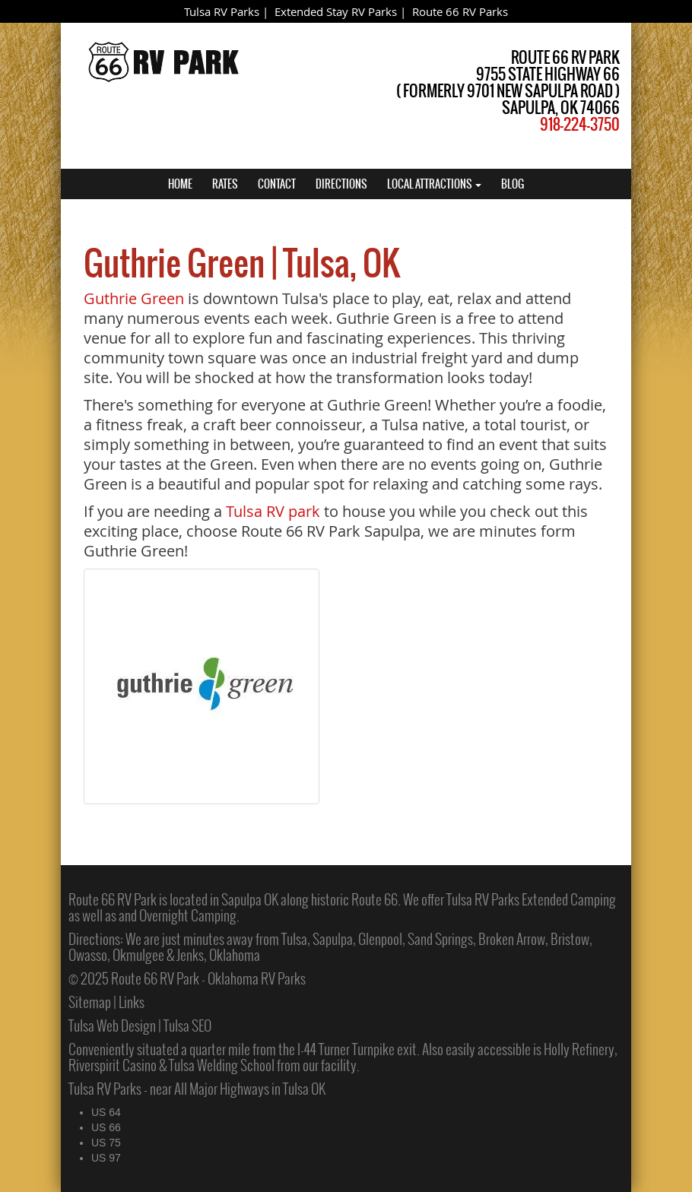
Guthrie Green (134, 298)
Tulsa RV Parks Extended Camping (531, 899)
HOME (180, 184)
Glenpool (380, 939)
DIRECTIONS (341, 184)
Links (131, 1002)
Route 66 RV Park (112, 899)
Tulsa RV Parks (221, 11)
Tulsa (294, 939)
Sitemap (89, 1002)
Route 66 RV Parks (460, 11)
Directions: (95, 939)
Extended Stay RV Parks (336, 11)
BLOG (512, 184)
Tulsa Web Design (112, 1025)
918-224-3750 (580, 124)
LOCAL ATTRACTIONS (434, 184)
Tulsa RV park (273, 511)
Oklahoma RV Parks (257, 978)
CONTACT (277, 184)
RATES (225, 184)
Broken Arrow (511, 939)
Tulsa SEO (187, 1025)
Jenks (190, 955)
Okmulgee (138, 955)
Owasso (87, 955)
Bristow (570, 939)
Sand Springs (440, 939)
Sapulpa (333, 939)
